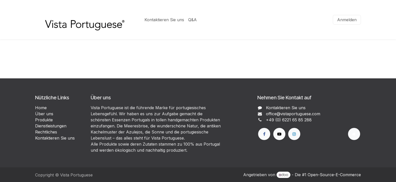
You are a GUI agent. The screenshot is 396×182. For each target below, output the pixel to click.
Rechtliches (46, 131)
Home (41, 107)
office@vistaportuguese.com (293, 113)
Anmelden (347, 19)
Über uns (44, 113)
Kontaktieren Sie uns (55, 138)
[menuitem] (164, 20)
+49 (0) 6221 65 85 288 (289, 119)
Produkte (44, 119)
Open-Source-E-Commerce (334, 174)
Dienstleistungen (50, 125)
